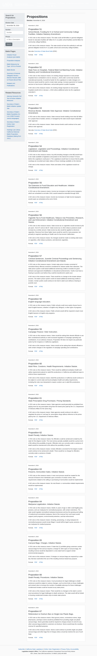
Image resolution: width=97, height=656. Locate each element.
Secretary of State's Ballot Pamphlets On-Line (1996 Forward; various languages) (13, 115)
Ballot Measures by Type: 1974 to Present (14, 65)
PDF (35, 55)
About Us (47, 6)
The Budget (61, 3)
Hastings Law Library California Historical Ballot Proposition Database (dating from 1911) (14, 134)
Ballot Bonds (11, 70)
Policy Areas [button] (41, 3)
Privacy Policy (65, 649)
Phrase (7, 36)
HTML (41, 55)
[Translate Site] (52, 6)
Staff (86, 3)
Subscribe (21, 649)
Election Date (9, 22)
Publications (52, 3)
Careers (39, 6)
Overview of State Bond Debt (43, 51)
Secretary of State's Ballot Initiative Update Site (14, 106)
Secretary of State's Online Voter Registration (13, 124)
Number (8, 29)
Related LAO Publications (11, 84)
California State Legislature (34, 649)
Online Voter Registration (52, 649)
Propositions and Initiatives (75, 3)
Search (9, 44)
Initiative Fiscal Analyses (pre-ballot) (13, 56)
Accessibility (75, 649)
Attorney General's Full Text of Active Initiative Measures (14, 98)
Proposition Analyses (13, 60)
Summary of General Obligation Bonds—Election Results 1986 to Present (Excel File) (14, 77)
